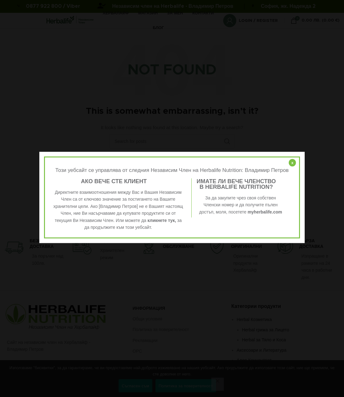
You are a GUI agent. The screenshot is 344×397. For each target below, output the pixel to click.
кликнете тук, (161, 220)
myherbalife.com (265, 211)
